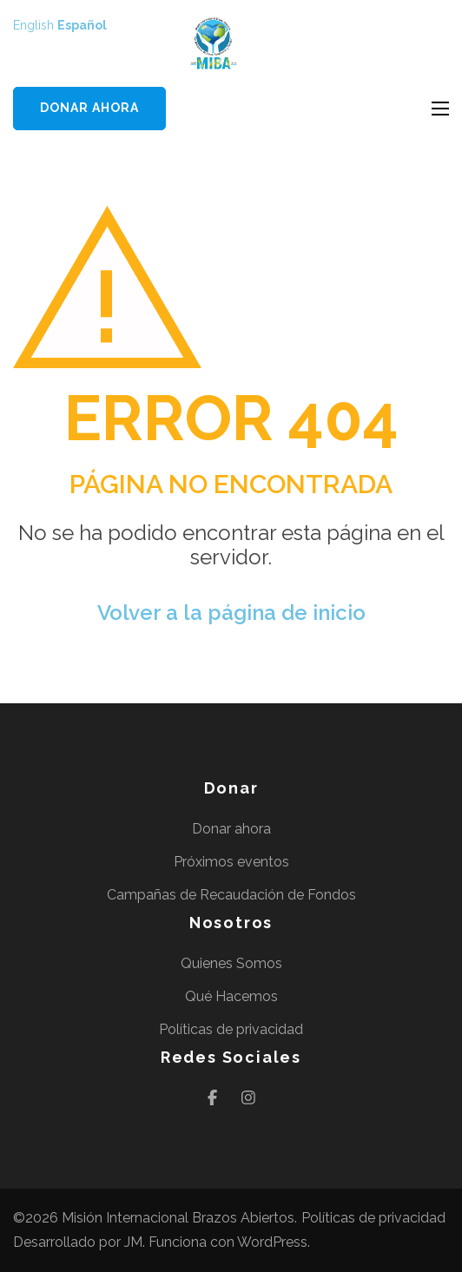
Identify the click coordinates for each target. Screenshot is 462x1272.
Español (82, 25)
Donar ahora (89, 108)
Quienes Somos (231, 963)
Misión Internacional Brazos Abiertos (178, 1217)
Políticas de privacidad (231, 1029)
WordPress (272, 1242)
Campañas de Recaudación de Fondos (231, 894)
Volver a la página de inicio (231, 612)
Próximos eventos (231, 861)
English (33, 25)
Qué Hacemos (231, 996)
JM (133, 1242)
